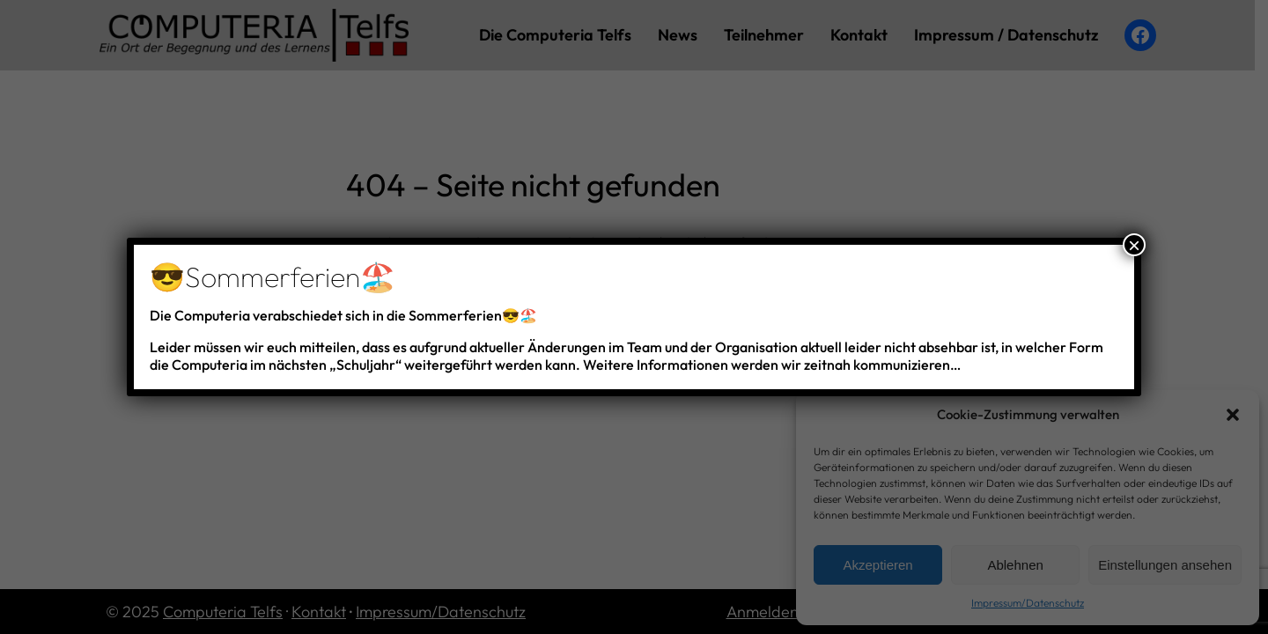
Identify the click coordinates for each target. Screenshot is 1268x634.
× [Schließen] (1134, 244)
